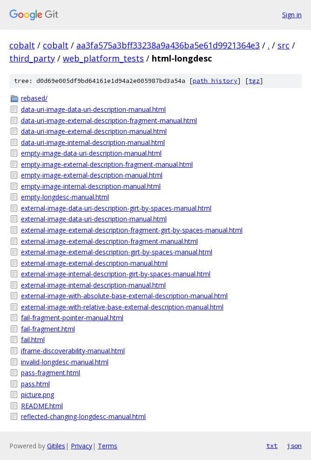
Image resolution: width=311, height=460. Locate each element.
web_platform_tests (103, 58)
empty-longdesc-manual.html (65, 196)
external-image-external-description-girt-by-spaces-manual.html (116, 251)
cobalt (22, 45)
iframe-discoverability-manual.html (73, 350)
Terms (107, 445)
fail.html (33, 339)
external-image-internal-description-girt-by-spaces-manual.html (115, 273)
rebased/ (34, 98)
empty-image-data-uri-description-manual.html (91, 153)
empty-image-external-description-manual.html (91, 175)
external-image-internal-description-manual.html (93, 285)
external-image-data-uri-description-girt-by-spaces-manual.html (116, 208)
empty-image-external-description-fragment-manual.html (107, 164)
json (294, 445)
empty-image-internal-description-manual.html (91, 186)
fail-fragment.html (48, 328)
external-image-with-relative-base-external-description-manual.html (122, 306)
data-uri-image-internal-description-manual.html (93, 142)
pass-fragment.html (50, 372)
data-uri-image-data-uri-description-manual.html (93, 109)
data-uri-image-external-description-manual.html (94, 131)
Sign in (292, 14)
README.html (42, 405)
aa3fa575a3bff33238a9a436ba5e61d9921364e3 (168, 45)
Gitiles (56, 445)
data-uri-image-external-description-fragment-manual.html (109, 120)
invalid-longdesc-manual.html (64, 361)
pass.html (35, 383)
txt (271, 445)
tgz (254, 81)
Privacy (81, 445)
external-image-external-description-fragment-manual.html (109, 241)
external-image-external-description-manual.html (94, 263)
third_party (32, 58)
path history (215, 81)
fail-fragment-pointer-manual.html (72, 317)
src (283, 45)
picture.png (37, 394)
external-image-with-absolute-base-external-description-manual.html (124, 295)
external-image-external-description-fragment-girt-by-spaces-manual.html (132, 230)
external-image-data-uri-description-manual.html (94, 218)
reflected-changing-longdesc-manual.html (83, 416)
